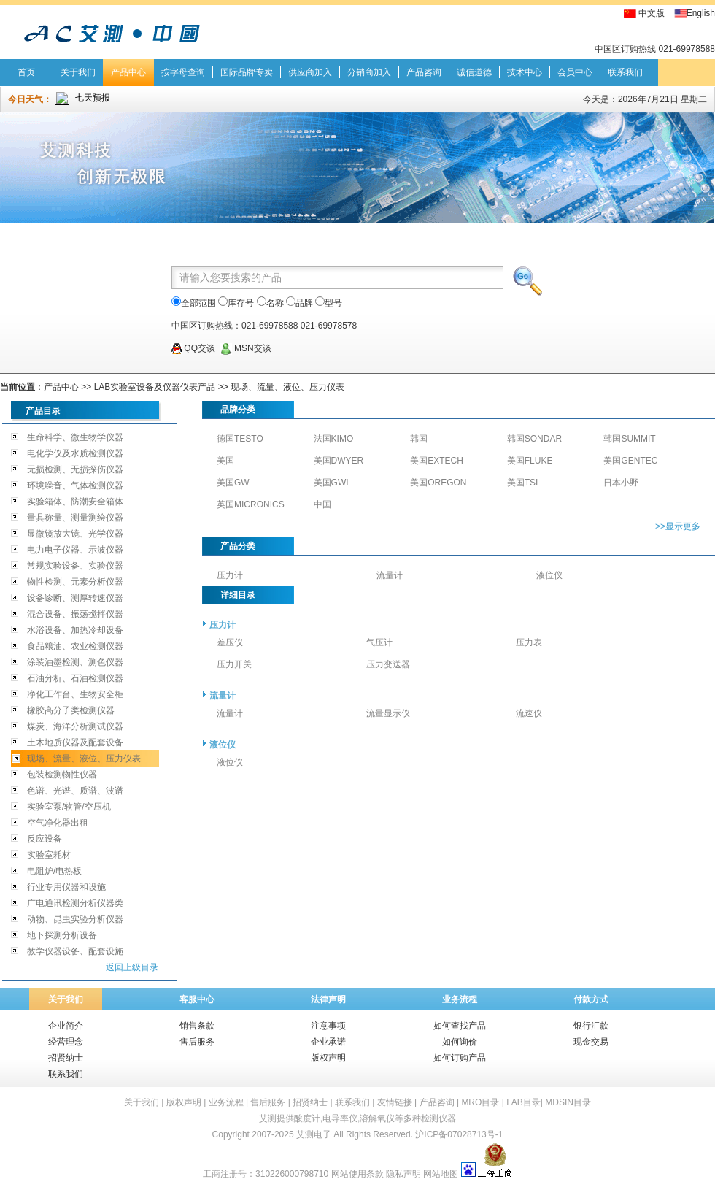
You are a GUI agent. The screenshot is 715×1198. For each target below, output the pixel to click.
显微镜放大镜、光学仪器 (75, 534)
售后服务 (196, 1042)
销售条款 (196, 1026)
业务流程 (459, 999)
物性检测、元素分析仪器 (75, 582)
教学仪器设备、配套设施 (75, 951)
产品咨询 (423, 72)
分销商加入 (369, 72)
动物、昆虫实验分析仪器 (75, 919)
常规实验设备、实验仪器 (75, 566)
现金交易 (590, 1042)
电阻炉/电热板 (54, 871)
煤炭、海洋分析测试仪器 (75, 726)
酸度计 (307, 1118)
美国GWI (331, 482)
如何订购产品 (459, 1058)
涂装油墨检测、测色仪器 (75, 662)
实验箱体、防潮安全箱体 (75, 501)
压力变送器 (388, 664)
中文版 (651, 13)
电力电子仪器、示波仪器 (75, 550)
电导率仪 (340, 1118)
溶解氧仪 (377, 1118)
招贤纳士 (65, 1058)
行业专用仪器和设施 (66, 887)
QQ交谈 (193, 348)
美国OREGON (438, 482)
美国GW (233, 482)
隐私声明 (403, 1174)
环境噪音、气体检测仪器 (75, 485)
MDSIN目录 (568, 1102)
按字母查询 (183, 72)
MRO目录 (480, 1102)
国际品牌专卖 (246, 72)
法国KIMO (334, 439)
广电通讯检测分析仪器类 (75, 903)
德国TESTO (240, 439)
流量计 (389, 575)
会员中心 (574, 72)
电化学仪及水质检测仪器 (75, 453)
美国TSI (522, 482)
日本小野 (620, 482)
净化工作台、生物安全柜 (75, 694)
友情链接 (394, 1102)
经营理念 (65, 1042)
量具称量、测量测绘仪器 (75, 517)
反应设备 (44, 839)
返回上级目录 (132, 967)
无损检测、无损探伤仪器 (75, 469)
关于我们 (78, 72)
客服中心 (196, 999)
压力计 (230, 575)
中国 (322, 504)
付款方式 (590, 999)
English (701, 13)
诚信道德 (474, 72)
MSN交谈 (245, 348)
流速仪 (529, 713)
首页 (26, 72)
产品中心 (128, 72)
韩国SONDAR (534, 439)
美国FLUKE (530, 461)
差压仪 (230, 642)
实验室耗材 (49, 855)
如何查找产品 (459, 1026)
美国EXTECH (436, 461)
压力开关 (234, 664)
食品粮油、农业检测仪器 (75, 646)
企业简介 (65, 1026)
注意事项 (328, 1026)
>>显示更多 (677, 526)
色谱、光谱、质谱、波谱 (75, 791)
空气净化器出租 (57, 823)
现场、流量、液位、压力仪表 (287, 387)
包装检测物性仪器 (62, 774)
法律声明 (328, 999)
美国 (225, 461)
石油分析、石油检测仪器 (75, 678)
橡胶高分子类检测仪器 (71, 710)
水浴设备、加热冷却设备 (75, 630)
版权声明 (328, 1058)
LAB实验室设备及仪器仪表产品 (155, 387)
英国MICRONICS (251, 504)
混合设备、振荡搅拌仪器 (75, 614)
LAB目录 (523, 1102)
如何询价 (459, 1042)
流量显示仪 (388, 713)
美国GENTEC (630, 461)
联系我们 (625, 72)
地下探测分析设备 (62, 935)
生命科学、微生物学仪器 (75, 437)
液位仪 (549, 575)
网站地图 (440, 1174)
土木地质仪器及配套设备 (75, 742)
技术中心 (524, 72)
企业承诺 (328, 1042)
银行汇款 (590, 1026)
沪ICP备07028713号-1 (459, 1134)
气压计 (379, 642)
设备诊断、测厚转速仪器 (75, 598)
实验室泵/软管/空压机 (69, 807)
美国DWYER (339, 461)
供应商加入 (310, 72)
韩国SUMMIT (629, 439)
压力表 (529, 642)
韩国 (419, 439)
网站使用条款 (357, 1174)
